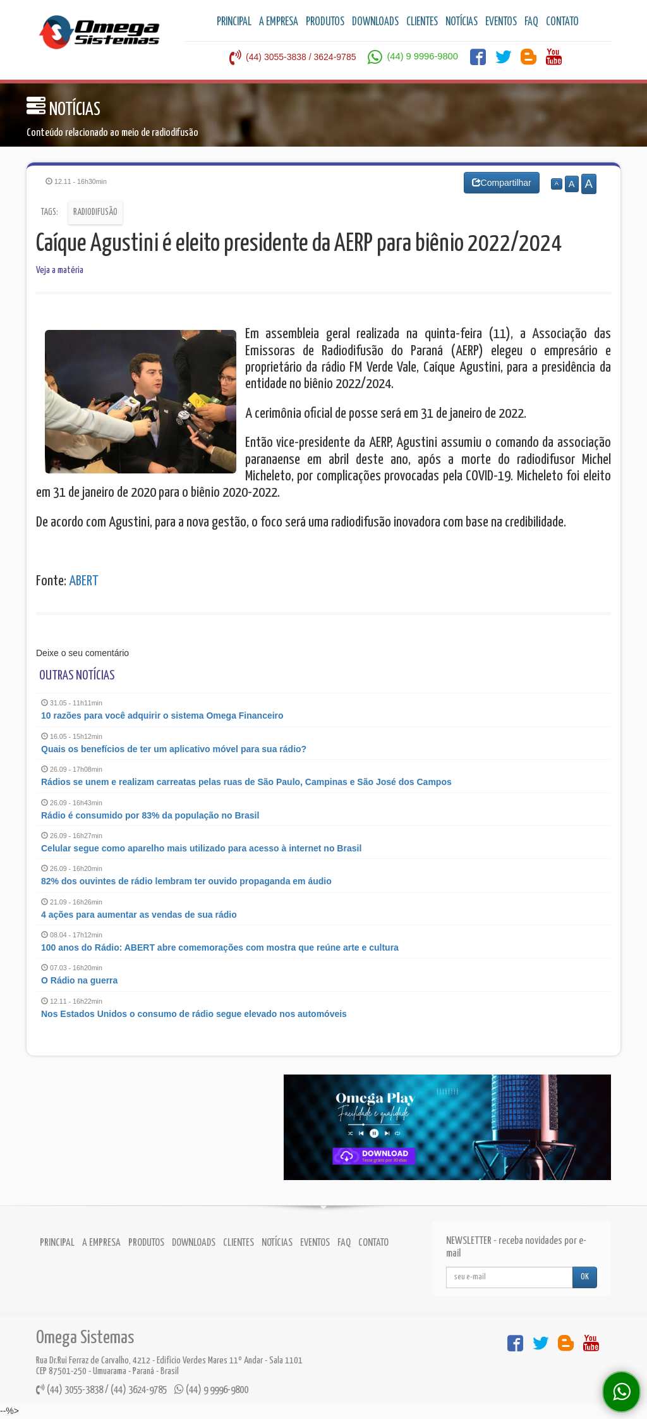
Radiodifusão (95, 212)
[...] (509, 1277)
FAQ (531, 22)
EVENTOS (501, 22)
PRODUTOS (325, 22)
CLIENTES (422, 22)
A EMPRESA (278, 22)
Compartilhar (501, 183)
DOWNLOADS (375, 22)
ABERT (84, 581)
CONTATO (562, 22)
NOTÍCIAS (461, 22)
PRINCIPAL (234, 22)
